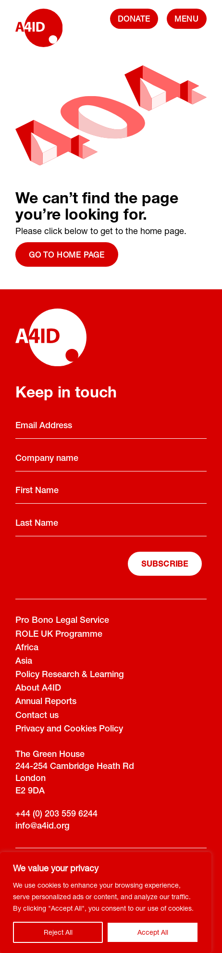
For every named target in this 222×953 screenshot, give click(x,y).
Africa (26, 648)
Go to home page (67, 254)
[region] (105, 902)
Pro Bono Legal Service (62, 621)
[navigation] (187, 19)
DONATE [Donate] (134, 18)
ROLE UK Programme (58, 635)
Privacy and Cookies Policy (69, 729)
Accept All (152, 932)
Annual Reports (45, 702)
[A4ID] (38, 33)
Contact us (37, 716)
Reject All (58, 932)
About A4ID (38, 688)
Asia (23, 661)
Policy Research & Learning (69, 675)
